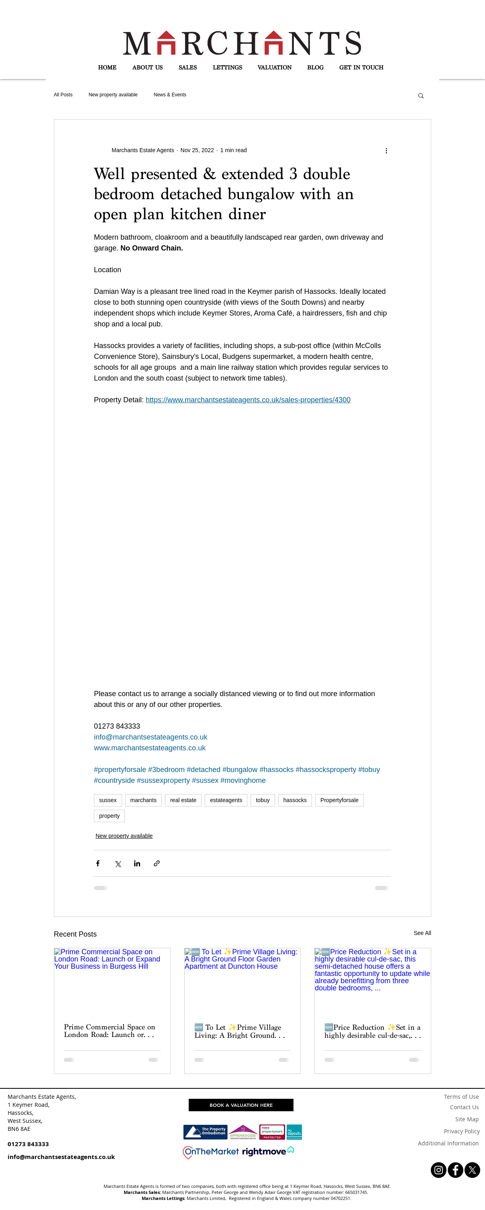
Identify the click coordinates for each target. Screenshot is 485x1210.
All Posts (63, 95)
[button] (147, 68)
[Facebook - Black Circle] (455, 1170)
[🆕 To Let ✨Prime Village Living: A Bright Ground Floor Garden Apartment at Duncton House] (243, 980)
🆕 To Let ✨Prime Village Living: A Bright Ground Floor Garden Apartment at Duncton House (237, 1031)
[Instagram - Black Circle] (438, 1170)
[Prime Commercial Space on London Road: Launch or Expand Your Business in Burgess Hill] (112, 980)
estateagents (226, 800)
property (109, 816)
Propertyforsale (339, 800)
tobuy (262, 800)
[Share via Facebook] (98, 863)
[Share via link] (157, 863)
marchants (143, 800)
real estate (183, 800)
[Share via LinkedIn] (137, 863)
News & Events (170, 95)
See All (422, 933)
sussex (108, 800)
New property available (113, 95)
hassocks (295, 800)
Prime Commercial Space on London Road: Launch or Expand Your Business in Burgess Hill (109, 1030)
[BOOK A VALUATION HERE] (241, 1105)
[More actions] (386, 150)
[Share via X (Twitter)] (117, 863)
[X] (472, 1170)
